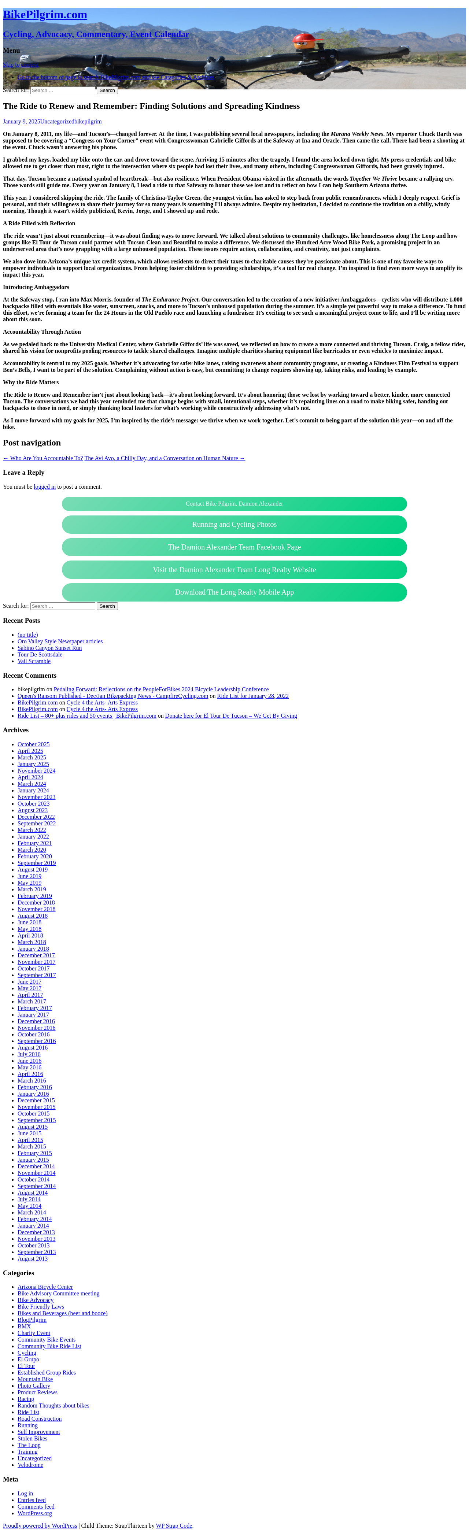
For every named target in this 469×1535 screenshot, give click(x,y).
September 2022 (37, 823)
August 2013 (33, 1258)
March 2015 (32, 1146)
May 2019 (29, 883)
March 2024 (32, 784)
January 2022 (33, 836)
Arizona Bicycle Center (45, 1287)
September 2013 (37, 1252)
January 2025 (33, 764)
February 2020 (35, 856)
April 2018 (30, 935)
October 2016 (34, 1034)
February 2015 (35, 1153)
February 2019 (35, 896)
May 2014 (29, 1206)
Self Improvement (39, 1432)
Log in (25, 1493)
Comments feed (36, 1506)
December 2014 (36, 1166)
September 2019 (37, 863)
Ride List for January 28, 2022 (253, 696)
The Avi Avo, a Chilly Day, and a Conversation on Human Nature (164, 458)
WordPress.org (35, 1513)
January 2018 (33, 949)
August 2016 (33, 1047)
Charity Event (34, 1333)
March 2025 (32, 757)
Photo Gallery (34, 1386)
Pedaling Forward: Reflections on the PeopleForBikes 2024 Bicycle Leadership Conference (161, 689)
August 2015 (33, 1127)
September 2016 (37, 1041)
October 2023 (34, 803)
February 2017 (35, 1008)
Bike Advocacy (35, 1300)
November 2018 (37, 909)
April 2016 (30, 1074)
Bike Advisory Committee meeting (59, 1293)
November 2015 (37, 1107)
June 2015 (29, 1133)
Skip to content (20, 65)
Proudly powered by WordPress (40, 1526)
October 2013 (34, 1245)
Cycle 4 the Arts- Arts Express (102, 702)
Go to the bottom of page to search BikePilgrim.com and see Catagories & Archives (116, 77)
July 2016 (29, 1054)
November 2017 (37, 962)
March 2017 (32, 1001)
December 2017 (36, 955)
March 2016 (32, 1080)
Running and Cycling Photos (234, 524)
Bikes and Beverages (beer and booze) (63, 1313)
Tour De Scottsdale (40, 654)
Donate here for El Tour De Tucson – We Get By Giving (231, 716)
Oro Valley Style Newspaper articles (60, 641)
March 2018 (32, 942)
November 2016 (37, 1028)
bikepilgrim (88, 121)
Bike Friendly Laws (41, 1306)
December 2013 (36, 1232)
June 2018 (29, 922)
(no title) (28, 635)
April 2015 (30, 1140)
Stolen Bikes (32, 1438)
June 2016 (29, 1061)
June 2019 (29, 876)
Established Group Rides (47, 1372)
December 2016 (36, 1021)
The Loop (29, 1445)
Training (28, 1452)
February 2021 (35, 843)
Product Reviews (38, 1392)
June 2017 (29, 982)
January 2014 (33, 1226)
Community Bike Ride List (49, 1346)
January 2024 (33, 790)
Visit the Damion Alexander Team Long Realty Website (234, 570)
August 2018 (33, 916)
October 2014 (34, 1179)
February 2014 (35, 1219)
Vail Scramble (34, 661)
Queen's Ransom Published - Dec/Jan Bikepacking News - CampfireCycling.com (113, 696)
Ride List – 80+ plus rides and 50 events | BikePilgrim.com (87, 716)
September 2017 (37, 975)
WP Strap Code (174, 1526)
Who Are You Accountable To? (43, 458)
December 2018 (36, 902)
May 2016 (29, 1067)
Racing (26, 1399)
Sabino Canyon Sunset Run (50, 648)
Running (28, 1425)
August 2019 (33, 869)
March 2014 (32, 1212)
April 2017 (30, 995)
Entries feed (32, 1500)
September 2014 (37, 1186)
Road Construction (40, 1419)
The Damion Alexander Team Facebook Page (234, 547)
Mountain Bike (35, 1379)
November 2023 (37, 797)
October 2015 (34, 1113)
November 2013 (37, 1239)
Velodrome (30, 1465)
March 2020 (32, 850)
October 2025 (34, 744)
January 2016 (33, 1094)
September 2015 (37, 1120)
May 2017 (29, 988)
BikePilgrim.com (38, 702)
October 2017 (34, 968)
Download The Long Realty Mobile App (234, 592)
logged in (45, 487)
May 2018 (29, 929)
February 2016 (35, 1087)
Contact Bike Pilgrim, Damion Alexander (234, 503)
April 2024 (30, 777)
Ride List (28, 1412)
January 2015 (33, 1160)
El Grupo (28, 1359)
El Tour (26, 1366)
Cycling (27, 1353)
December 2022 (36, 817)
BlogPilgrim (32, 1320)
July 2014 (29, 1199)
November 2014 (37, 1173)
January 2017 (33, 1014)
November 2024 (37, 771)
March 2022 (32, 830)
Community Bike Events (46, 1339)
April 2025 (30, 751)
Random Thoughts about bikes (53, 1405)
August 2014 (33, 1193)
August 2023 (33, 810)
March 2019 (32, 889)
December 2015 (36, 1100)
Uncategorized (57, 121)
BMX (24, 1326)
